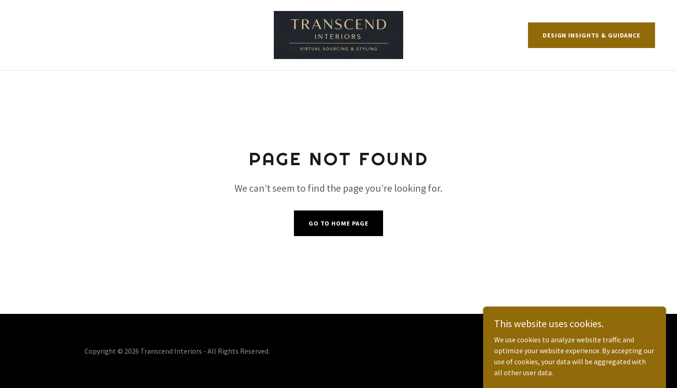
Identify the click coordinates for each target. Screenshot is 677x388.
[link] (338, 33)
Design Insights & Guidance (591, 35)
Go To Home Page (338, 223)
